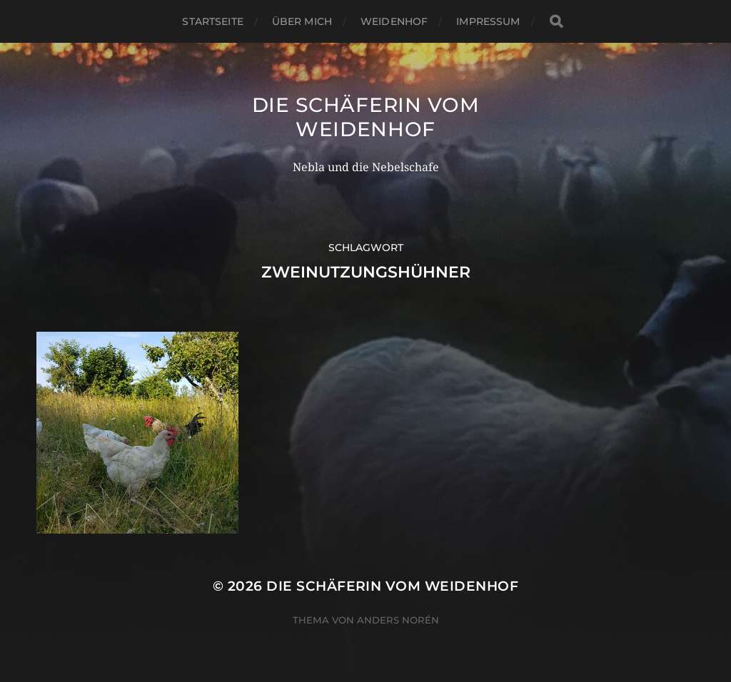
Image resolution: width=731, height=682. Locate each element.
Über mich (302, 21)
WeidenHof (394, 21)
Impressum (488, 21)
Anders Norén (398, 620)
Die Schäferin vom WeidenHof (366, 117)
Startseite (212, 21)
